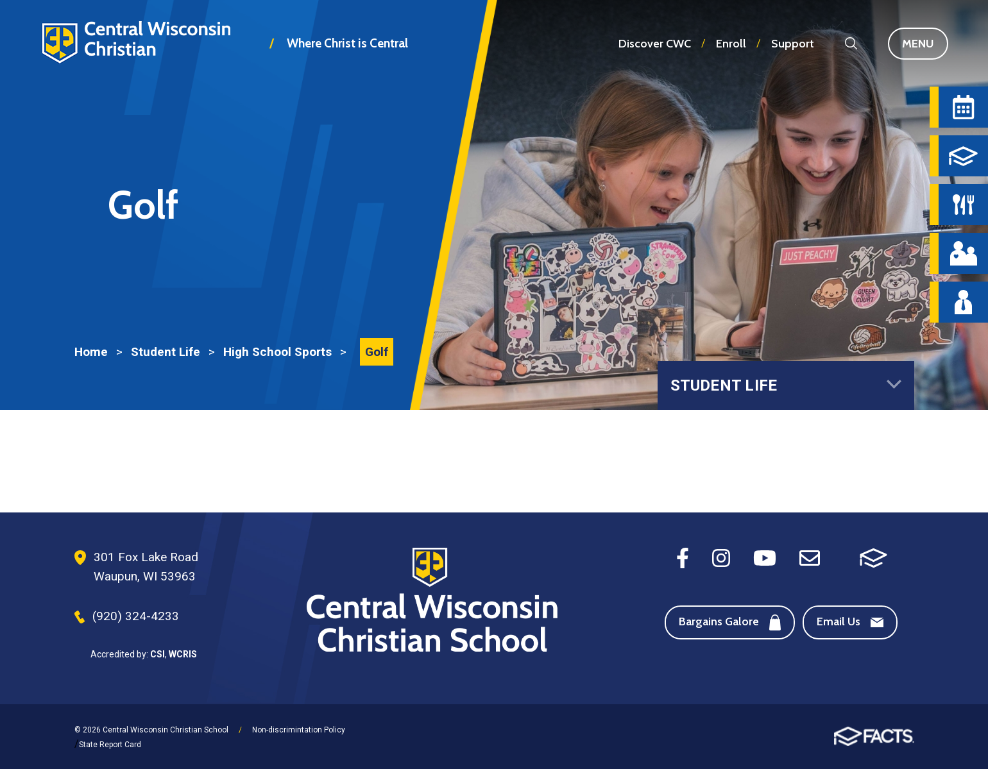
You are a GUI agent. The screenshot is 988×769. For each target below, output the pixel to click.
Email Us (850, 621)
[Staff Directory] (963, 302)
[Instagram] (721, 557)
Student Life (785, 385)
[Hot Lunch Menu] (963, 204)
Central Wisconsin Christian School (135, 54)
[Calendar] (963, 107)
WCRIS (183, 654)
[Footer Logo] (432, 601)
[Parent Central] (963, 253)
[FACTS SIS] (873, 557)
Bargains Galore (730, 622)
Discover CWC (654, 44)
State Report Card (110, 744)
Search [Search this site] (851, 43)
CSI (157, 654)
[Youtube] (764, 557)
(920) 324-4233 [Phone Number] (135, 616)
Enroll (731, 44)
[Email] (809, 557)
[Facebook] (682, 557)
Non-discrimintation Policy (298, 729)
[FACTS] (963, 155)
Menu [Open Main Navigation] (925, 44)
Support (792, 44)
